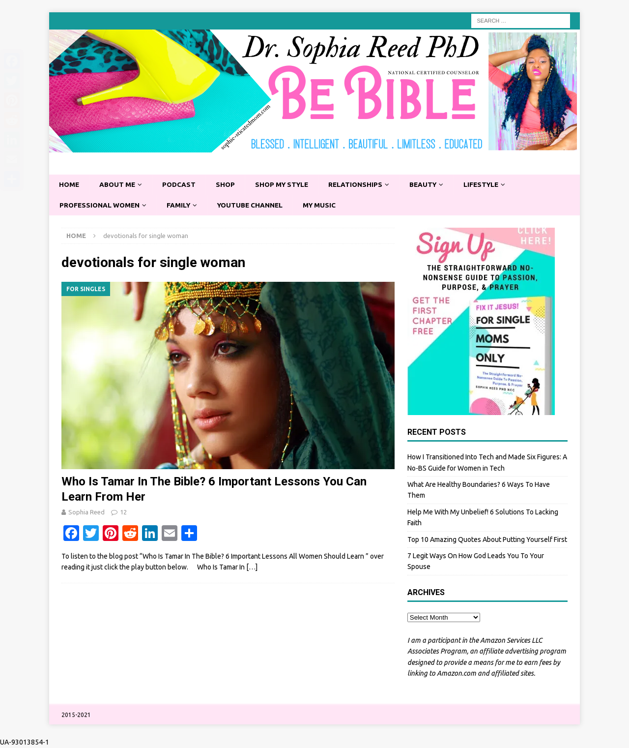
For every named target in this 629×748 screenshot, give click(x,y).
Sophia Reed (86, 512)
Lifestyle (491, 185)
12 (123, 512)
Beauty (431, 185)
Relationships (362, 185)
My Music (326, 205)
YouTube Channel (255, 205)
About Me (119, 185)
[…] (251, 568)
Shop (228, 185)
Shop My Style (286, 185)
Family (181, 205)
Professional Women (100, 205)
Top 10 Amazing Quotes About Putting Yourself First (487, 540)
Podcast (182, 185)
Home (69, 185)
